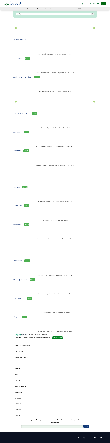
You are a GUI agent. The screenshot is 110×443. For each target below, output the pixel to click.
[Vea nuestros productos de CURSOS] (22, 372)
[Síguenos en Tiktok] (79, 438)
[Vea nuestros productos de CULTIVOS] (22, 378)
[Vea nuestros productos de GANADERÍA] (22, 367)
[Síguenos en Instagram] (95, 438)
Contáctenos (71, 9)
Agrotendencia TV (41, 9)
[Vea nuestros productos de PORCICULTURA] (22, 349)
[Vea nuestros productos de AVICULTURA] (22, 396)
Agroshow (61, 9)
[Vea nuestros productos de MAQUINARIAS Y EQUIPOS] (22, 355)
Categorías (52, 9)
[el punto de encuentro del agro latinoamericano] (55, 175)
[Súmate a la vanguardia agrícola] (55, 249)
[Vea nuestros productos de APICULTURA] (22, 402)
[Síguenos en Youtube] (101, 438)
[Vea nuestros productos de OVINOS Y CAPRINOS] (22, 384)
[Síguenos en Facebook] (86, 4)
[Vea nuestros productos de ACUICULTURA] (22, 407)
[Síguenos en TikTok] (82, 4)
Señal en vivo (81, 8)
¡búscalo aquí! (55, 423)
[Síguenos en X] (90, 4)
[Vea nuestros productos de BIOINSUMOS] (22, 390)
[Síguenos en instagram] (94, 4)
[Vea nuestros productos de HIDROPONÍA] (22, 361)
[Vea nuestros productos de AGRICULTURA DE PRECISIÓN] (22, 343)
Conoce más (30, 9)
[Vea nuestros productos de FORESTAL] (22, 413)
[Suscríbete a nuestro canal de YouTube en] (98, 4)
